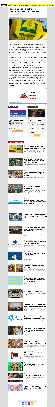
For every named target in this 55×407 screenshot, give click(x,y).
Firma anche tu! (17, 130)
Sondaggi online (32, 107)
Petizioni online (13, 107)
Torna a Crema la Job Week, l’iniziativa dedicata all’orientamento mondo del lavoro (16, 5)
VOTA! (37, 135)
